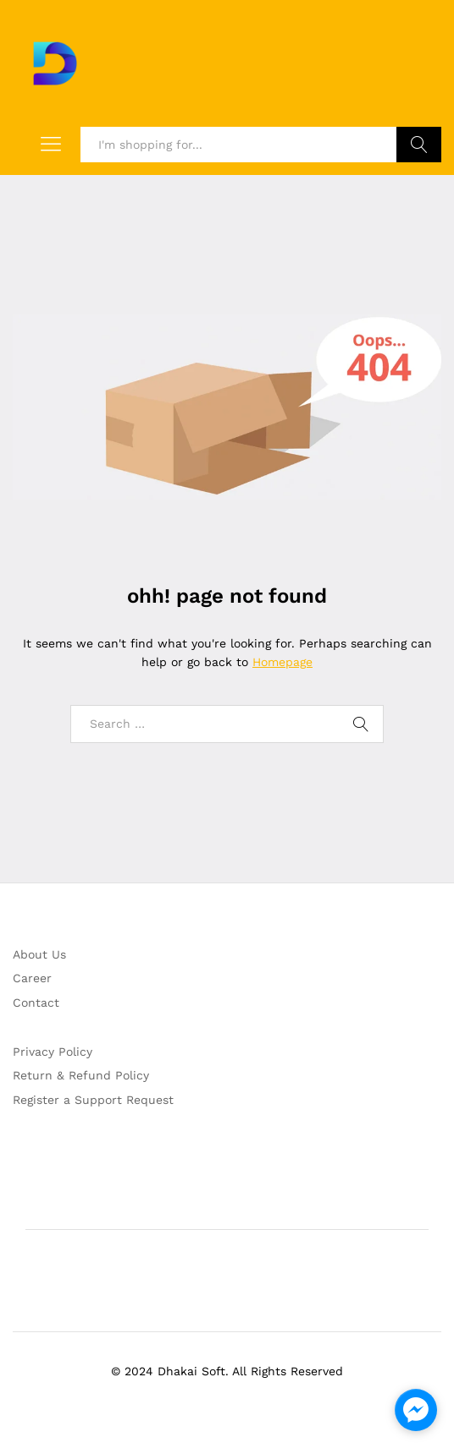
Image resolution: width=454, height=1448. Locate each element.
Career (32, 978)
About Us (39, 954)
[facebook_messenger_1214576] (416, 1410)
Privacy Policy (52, 1051)
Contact (36, 1002)
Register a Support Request (93, 1099)
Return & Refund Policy (81, 1075)
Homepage (282, 662)
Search (418, 144)
